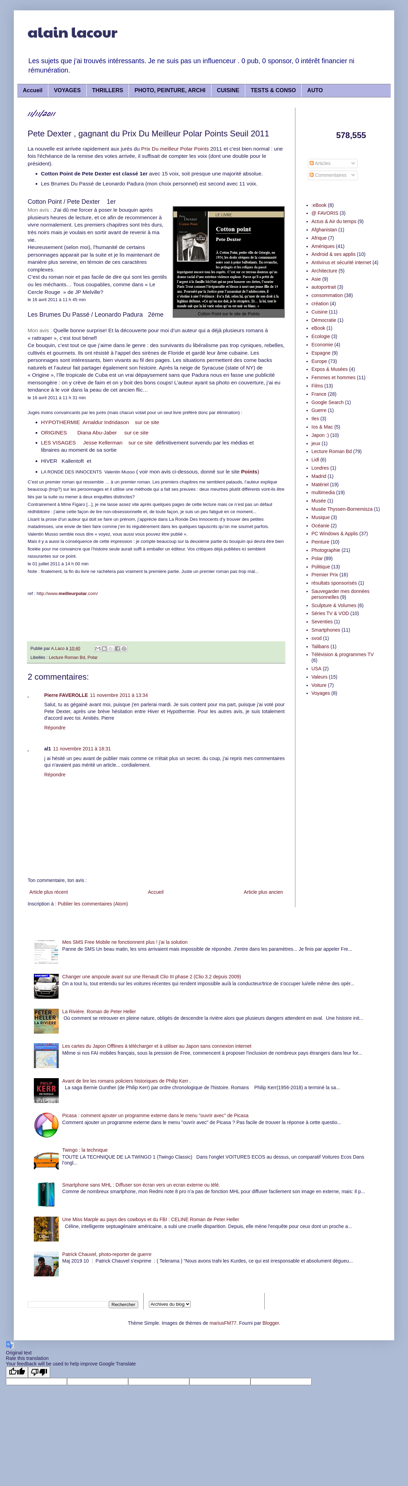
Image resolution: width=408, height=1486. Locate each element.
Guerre (319, 410)
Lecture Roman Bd (67, 657)
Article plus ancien (263, 892)
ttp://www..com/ (68, 593)
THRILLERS (107, 90)
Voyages (321, 693)
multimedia (323, 492)
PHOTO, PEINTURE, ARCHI (169, 90)
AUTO (315, 90)
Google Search (328, 402)
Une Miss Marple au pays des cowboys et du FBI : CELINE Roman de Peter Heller (150, 1219)
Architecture (325, 271)
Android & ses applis (334, 254)
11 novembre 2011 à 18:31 (82, 748)
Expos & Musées (330, 369)
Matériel (320, 484)
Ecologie (321, 336)
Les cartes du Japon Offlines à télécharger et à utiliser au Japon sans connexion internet (157, 1046)
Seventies (322, 621)
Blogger (271, 1323)
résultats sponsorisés (334, 583)
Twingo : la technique (85, 1150)
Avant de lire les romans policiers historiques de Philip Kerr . (126, 1081)
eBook (318, 328)
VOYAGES (67, 90)
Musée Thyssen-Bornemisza (342, 509)
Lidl (315, 459)
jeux (316, 443)
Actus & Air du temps (334, 221)
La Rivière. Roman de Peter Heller (99, 1011)
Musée (319, 501)
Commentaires (328, 175)
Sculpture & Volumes (334, 605)
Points (249, 471)
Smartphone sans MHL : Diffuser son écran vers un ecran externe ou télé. (141, 1185)
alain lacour (72, 31)
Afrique (319, 238)
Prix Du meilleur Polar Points (175, 149)
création (320, 303)
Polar (92, 657)
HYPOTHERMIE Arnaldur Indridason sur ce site (100, 422)
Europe (319, 361)
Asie (316, 279)
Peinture (321, 542)
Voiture (319, 685)
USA (317, 668)
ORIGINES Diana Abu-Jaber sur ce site (95, 432)
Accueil (32, 90)
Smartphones (326, 630)
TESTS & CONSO (273, 90)
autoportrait (324, 287)
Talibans (320, 646)
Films (317, 386)
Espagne (321, 353)
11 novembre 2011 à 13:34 (119, 695)
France (319, 394)
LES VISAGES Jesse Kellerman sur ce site (97, 442)
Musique (321, 517)
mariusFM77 (222, 1323)
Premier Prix (325, 574)
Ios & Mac (322, 427)
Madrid (319, 476)
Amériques (323, 246)
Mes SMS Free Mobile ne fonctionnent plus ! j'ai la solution (125, 942)
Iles (315, 418)
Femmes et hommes (334, 377)
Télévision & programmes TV (343, 654)
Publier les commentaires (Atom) (93, 904)
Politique (321, 566)
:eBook (319, 205)
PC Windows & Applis (335, 533)
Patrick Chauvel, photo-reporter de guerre (106, 1254)
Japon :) (320, 435)
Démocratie (324, 320)
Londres (320, 468)
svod (317, 638)
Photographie (326, 550)
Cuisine (320, 312)
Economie (322, 344)
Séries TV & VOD (330, 613)
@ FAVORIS (325, 213)
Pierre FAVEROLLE (66, 695)
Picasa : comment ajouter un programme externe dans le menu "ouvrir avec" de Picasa (155, 1115)
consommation (327, 295)
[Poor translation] (39, 1372)
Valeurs (320, 677)
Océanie (321, 525)
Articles (320, 163)
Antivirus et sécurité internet (341, 262)
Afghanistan (324, 229)
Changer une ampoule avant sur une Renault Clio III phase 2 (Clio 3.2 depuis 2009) (151, 976)
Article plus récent (48, 892)
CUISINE (228, 90)
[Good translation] (17, 1372)
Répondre (55, 727)
